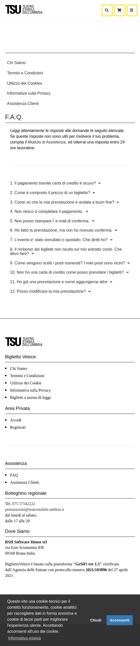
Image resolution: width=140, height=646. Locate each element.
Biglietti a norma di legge (30, 397)
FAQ (14, 475)
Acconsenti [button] (119, 620)
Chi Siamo (16, 63)
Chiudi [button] (95, 620)
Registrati (18, 427)
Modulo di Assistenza (46, 142)
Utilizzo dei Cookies (24, 83)
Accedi (15, 420)
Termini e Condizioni (25, 73)
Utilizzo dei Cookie (25, 383)
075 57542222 (23, 504)
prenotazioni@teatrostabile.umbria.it (34, 509)
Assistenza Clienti (23, 103)
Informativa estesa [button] (24, 638)
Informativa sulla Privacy (28, 93)
